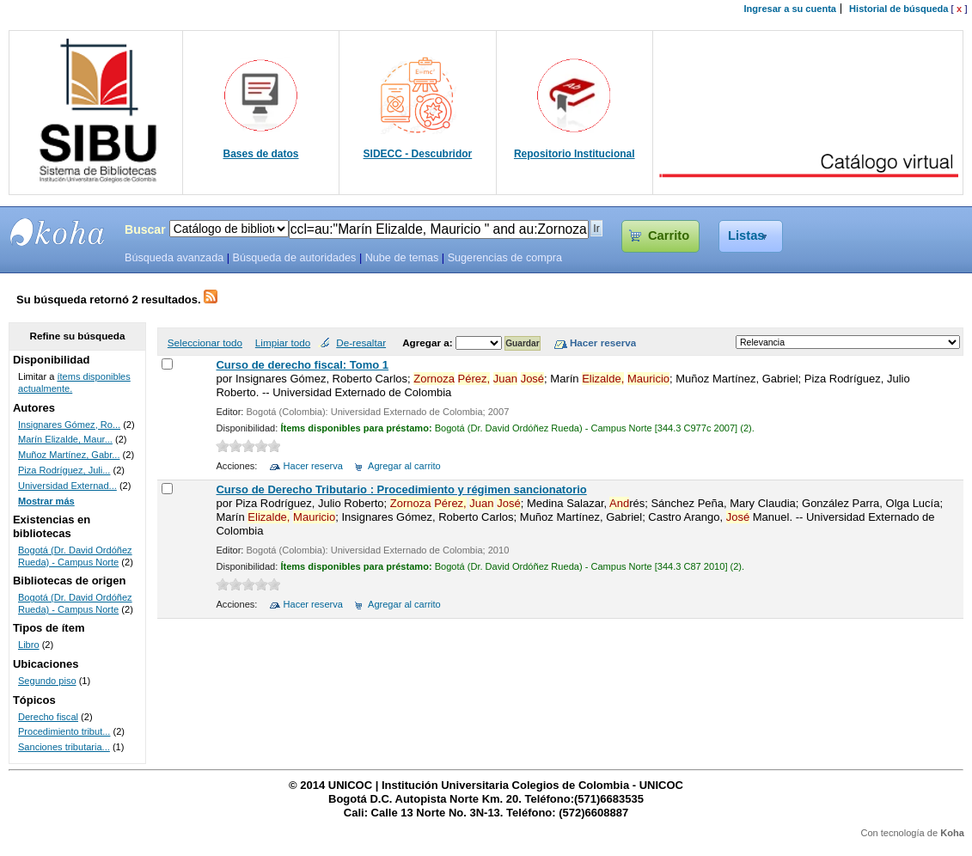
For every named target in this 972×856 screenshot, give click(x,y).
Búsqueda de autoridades (294, 258)
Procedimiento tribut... (64, 731)
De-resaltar (361, 342)
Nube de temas (402, 258)
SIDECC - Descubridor (418, 154)
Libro (29, 644)
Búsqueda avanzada (174, 258)
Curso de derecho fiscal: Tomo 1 (302, 364)
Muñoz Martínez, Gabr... (69, 454)
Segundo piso (47, 681)
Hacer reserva (313, 466)
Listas (746, 235)
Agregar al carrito (404, 466)
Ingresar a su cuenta (790, 8)
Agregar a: (428, 342)
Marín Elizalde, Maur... (65, 439)
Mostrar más (46, 501)
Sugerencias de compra (505, 258)
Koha (952, 833)
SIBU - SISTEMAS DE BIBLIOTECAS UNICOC (57, 232)
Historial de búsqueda (898, 8)
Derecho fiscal (48, 717)
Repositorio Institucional (574, 154)
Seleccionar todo (205, 342)
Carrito (668, 235)
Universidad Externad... (67, 485)
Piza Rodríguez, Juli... (64, 470)
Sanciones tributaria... (64, 747)
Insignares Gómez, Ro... (69, 424)
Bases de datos (261, 154)
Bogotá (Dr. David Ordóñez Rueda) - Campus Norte (75, 556)
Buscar (145, 229)
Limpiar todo (282, 342)
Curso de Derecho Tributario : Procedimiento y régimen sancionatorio (401, 489)
